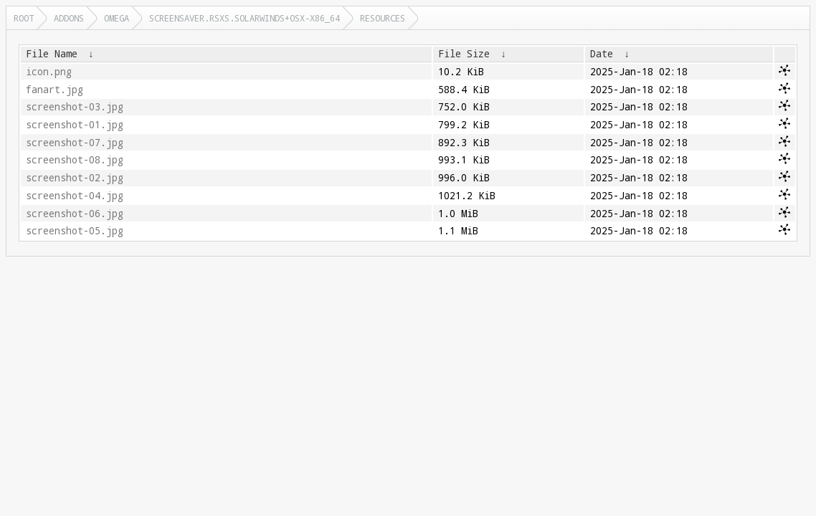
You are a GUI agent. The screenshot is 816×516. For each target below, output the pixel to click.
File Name (51, 53)
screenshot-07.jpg (74, 142)
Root (24, 18)
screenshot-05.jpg (74, 230)
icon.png (49, 71)
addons (69, 18)
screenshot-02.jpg (74, 177)
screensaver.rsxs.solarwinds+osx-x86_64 (244, 18)
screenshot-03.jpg (74, 106)
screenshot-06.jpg (74, 213)
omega (116, 18)
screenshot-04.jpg (74, 195)
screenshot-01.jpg (74, 124)
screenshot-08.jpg (74, 159)
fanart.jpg (54, 89)
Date (601, 53)
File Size (464, 53)
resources (382, 18)
